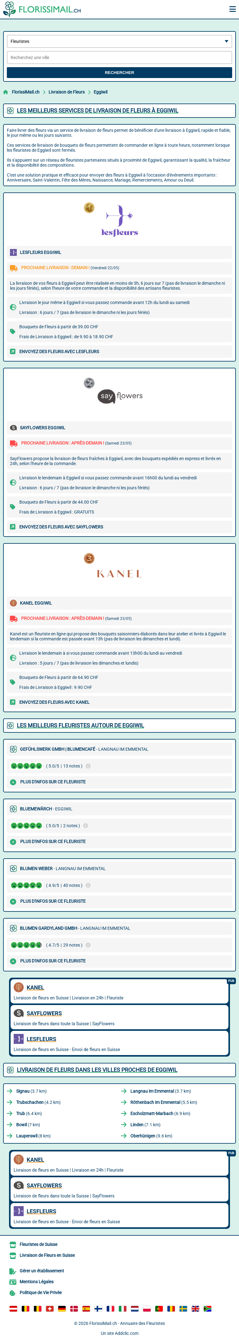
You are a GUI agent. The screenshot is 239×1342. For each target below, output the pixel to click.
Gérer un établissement (42, 1270)
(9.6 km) (151, 1135)
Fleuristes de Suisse (38, 1244)
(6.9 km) (160, 1113)
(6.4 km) (29, 1113)
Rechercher (119, 72)
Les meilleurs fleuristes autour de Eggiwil (80, 725)
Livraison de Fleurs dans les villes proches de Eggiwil (97, 1070)
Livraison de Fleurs (67, 92)
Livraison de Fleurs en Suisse (47, 1255)
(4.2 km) (38, 1102)
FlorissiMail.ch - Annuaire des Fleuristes (127, 1323)
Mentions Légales (37, 1281)
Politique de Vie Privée (41, 1292)
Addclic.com (126, 1333)
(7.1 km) (145, 1124)
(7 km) (28, 1124)
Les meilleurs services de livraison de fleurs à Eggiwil (97, 110)
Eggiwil (100, 92)
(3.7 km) (31, 1091)
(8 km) (33, 1135)
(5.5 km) (163, 1102)
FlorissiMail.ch (26, 92)
